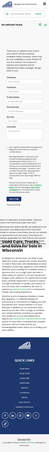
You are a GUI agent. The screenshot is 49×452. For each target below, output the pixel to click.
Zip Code (10, 117)
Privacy (33, 442)
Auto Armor (24, 402)
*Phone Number (13, 107)
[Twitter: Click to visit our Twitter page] (36, 415)
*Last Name (11, 87)
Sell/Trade (25, 383)
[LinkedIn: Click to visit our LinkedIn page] (12, 415)
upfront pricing (20, 289)
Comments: (11, 127)
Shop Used (24, 373)
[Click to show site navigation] (44, 4)
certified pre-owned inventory (27, 318)
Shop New (24, 368)
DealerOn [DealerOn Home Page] (24, 442)
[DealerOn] (24, 439)
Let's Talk (14, 199)
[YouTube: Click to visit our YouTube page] (28, 415)
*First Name (11, 77)
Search (38, 14)
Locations (24, 392)
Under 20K (24, 378)
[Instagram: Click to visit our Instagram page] (20, 415)
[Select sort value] (45, 25)
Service (24, 387)
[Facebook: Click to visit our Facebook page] (5, 415)
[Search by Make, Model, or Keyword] (21, 14)
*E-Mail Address (13, 97)
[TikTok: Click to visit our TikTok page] (5, 424)
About (25, 397)
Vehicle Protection (24, 407)
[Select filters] (40, 25)
